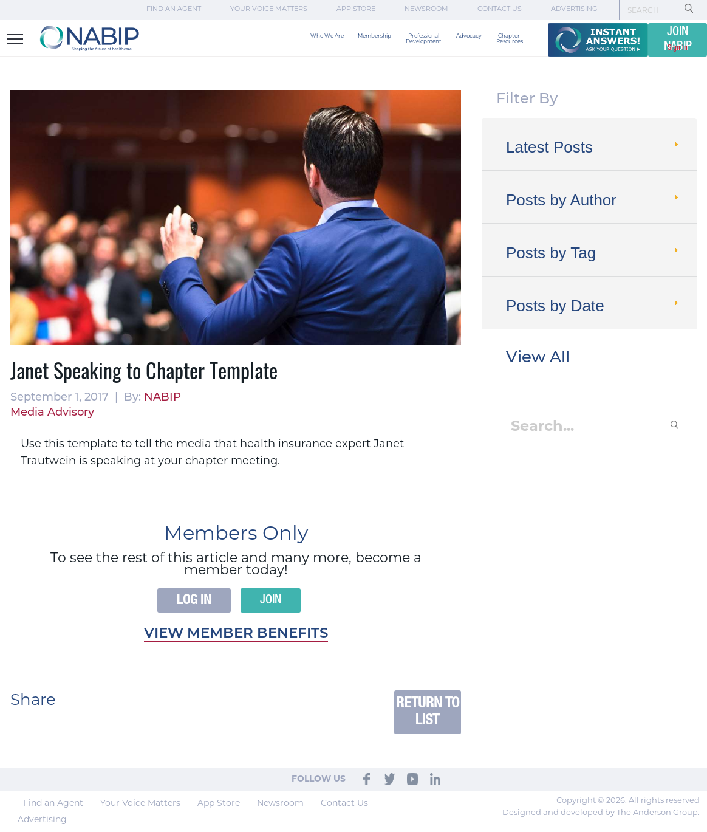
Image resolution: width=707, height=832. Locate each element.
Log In (194, 600)
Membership (374, 36)
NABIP (162, 398)
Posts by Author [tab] (593, 200)
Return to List (427, 712)
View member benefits (236, 634)
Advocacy (469, 36)
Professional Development (424, 38)
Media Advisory (52, 413)
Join (270, 600)
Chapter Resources (509, 38)
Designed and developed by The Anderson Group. (601, 813)
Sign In (678, 47)
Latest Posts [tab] (593, 147)
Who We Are (327, 36)
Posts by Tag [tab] (593, 253)
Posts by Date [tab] (593, 306)
